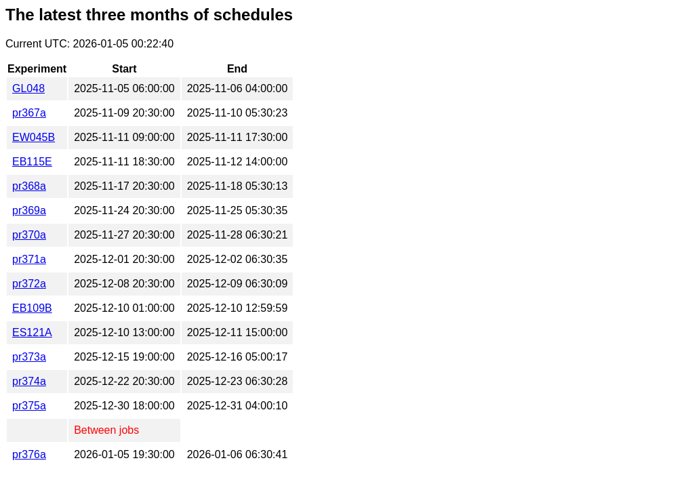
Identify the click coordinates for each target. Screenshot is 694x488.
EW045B (33, 137)
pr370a (29, 235)
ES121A (32, 332)
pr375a (29, 405)
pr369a (29, 210)
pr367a (29, 113)
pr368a (29, 186)
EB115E (32, 161)
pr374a (29, 381)
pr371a (29, 259)
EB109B (32, 308)
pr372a (29, 283)
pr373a (29, 357)
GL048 (28, 88)
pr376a (29, 454)
